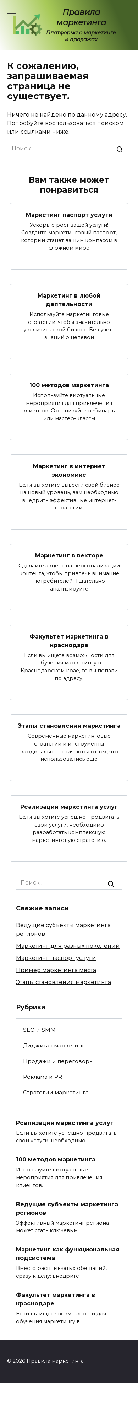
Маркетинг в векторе (69, 555)
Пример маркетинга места (56, 970)
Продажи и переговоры (58, 1061)
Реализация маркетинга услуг (69, 806)
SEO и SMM (39, 1029)
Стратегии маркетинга (56, 1092)
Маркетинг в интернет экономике (69, 470)
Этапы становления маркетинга (69, 725)
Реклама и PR (42, 1076)
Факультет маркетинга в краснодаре (69, 640)
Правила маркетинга (81, 17)
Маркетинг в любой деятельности (69, 300)
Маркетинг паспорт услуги (69, 214)
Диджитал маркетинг (54, 1045)
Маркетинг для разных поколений (68, 945)
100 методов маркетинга (69, 385)
